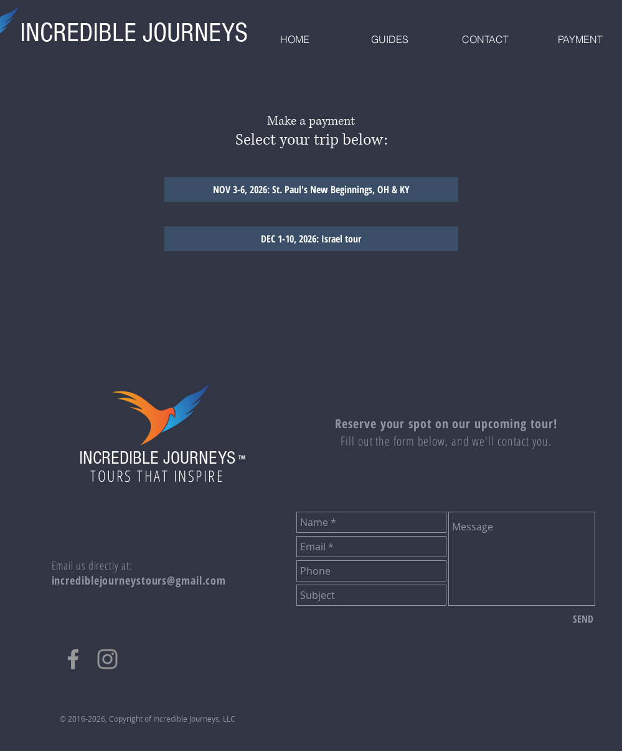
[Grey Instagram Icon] (107, 659)
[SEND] (583, 619)
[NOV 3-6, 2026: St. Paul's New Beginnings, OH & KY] (311, 189)
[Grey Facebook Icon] (73, 659)
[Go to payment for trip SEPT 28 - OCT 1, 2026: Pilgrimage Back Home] (311, 238)
